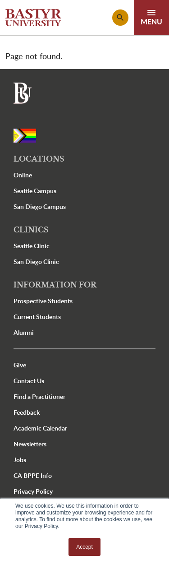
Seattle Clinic (32, 245)
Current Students (37, 316)
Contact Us (29, 380)
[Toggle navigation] (151, 17)
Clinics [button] (31, 229)
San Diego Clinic (36, 261)
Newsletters (30, 444)
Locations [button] (39, 158)
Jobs (20, 459)
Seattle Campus (35, 190)
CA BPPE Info (33, 475)
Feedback (27, 412)
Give (20, 365)
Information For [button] (55, 284)
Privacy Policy (33, 491)
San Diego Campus (40, 206)
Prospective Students (43, 300)
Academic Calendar (40, 428)
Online (23, 175)
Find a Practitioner (39, 396)
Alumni (24, 332)
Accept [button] (84, 547)
